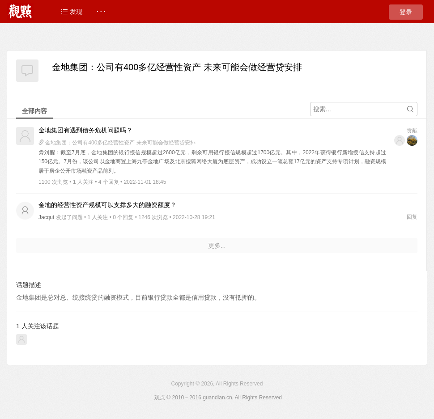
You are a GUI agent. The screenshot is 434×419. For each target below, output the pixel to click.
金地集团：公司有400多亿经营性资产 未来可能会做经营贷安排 (177, 67)
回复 (412, 217)
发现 (71, 11)
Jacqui (46, 217)
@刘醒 (46, 152)
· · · (101, 11)
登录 (406, 12)
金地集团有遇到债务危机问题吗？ (85, 130)
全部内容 (34, 110)
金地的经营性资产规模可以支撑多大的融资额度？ (107, 204)
